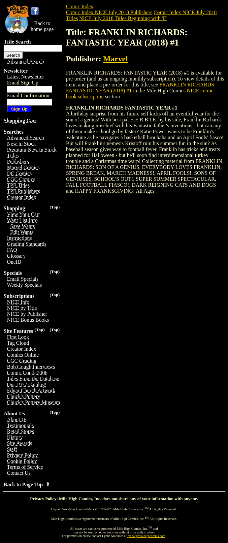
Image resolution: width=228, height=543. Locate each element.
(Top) (54, 207)
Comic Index (79, 6)
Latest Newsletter (25, 77)
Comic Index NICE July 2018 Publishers (109, 12)
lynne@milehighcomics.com (146, 536)
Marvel (115, 58)
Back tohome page (42, 26)
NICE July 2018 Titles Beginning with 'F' (123, 18)
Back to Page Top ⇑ (27, 484)
